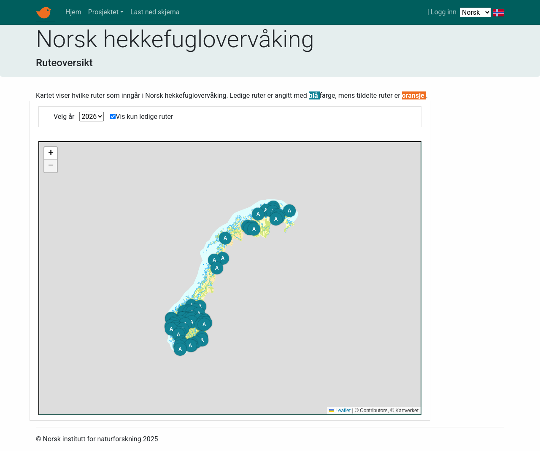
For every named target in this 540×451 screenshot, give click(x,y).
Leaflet (340, 410)
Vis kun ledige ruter (144, 117)
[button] (202, 340)
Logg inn (443, 12)
